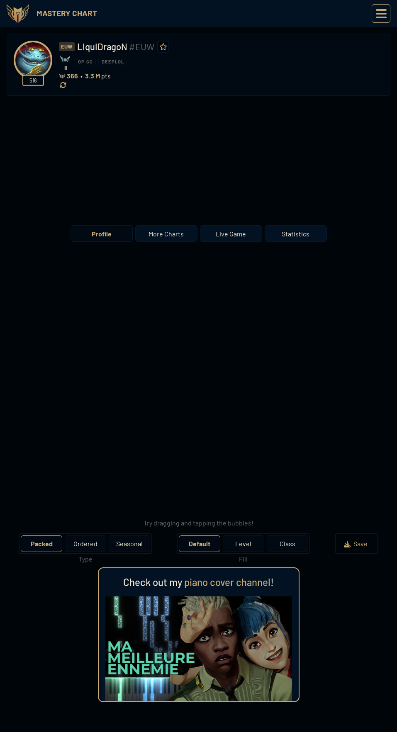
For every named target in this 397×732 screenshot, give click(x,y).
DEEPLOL (113, 61)
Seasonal (129, 543)
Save (357, 543)
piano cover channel (227, 582)
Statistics (295, 234)
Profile (102, 234)
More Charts (166, 234)
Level (243, 543)
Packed (42, 543)
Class (287, 543)
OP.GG (85, 61)
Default (199, 543)
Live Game (231, 234)
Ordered (85, 543)
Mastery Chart (67, 13)
